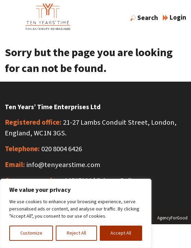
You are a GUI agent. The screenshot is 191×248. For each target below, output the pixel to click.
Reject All (76, 233)
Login (174, 17)
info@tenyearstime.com (63, 165)
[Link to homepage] (47, 18)
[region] (75, 213)
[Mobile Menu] (11, 19)
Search (144, 18)
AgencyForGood (172, 218)
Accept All (120, 233)
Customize (31, 233)
